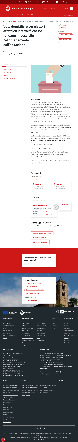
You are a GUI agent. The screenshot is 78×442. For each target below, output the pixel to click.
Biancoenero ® (45, 438)
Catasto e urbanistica (27, 335)
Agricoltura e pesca (26, 323)
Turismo (38, 338)
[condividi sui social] (62, 25)
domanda (38, 184)
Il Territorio (67, 328)
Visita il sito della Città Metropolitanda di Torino (33, 388)
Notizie (54, 323)
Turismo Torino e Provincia (46, 390)
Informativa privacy (8, 407)
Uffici (4, 328)
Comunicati (55, 326)
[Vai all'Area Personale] (63, 2)
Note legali (6, 410)
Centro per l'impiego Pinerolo (29, 392)
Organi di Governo (7, 323)
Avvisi (15, 21)
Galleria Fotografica (69, 331)
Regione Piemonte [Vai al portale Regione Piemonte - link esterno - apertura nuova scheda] (9, 2)
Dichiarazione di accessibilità (10, 388)
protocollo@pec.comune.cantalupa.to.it (16, 363)
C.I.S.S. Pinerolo (43, 388)
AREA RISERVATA (38, 439)
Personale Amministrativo (9, 335)
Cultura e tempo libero (27, 338)
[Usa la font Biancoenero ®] (32, 2)
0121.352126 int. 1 (45, 211)
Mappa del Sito (7, 422)
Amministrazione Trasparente (10, 385)
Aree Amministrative (8, 326)
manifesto (59, 184)
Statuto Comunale (8, 405)
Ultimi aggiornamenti (8, 417)
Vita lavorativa (40, 340)
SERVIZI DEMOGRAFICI (40, 205)
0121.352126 (8, 355)
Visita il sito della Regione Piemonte (31, 385)
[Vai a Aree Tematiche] (47, 2)
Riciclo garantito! (26, 395)
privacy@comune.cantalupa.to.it (51, 374)
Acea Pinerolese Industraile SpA (48, 385)
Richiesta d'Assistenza (9, 400)
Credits (5, 414)
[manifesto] (54, 184)
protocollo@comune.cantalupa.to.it (15, 364)
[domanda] (34, 184)
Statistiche (6, 419)
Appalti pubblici (25, 331)
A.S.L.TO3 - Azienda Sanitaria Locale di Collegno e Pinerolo (36, 390)
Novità (10, 21)
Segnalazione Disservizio (9, 397)
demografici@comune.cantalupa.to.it (42, 215)
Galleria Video (67, 333)
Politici (5, 338)
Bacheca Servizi (7, 402)
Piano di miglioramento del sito (11, 390)
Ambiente (24, 326)
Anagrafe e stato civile (27, 328)
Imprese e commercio (42, 323)
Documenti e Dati (7, 331)
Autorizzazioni (25, 333)
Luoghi (66, 326)
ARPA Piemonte (44, 392)
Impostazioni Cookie (8, 412)
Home (4, 21)
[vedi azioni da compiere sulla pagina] (62, 27)
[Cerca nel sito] (71, 8)
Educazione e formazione (28, 340)
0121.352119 (9, 357)
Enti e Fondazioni (7, 333)
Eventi (66, 323)
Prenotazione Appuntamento (10, 395)
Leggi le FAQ (6, 392)
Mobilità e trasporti (41, 326)
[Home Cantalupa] (20, 8)
